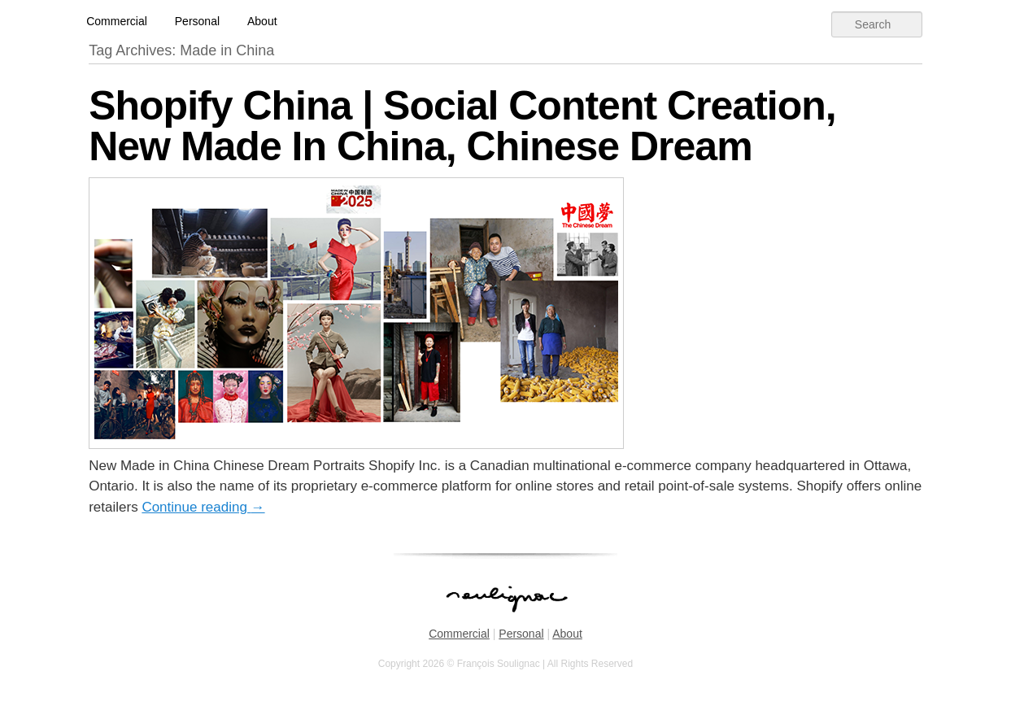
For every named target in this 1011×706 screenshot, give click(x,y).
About (262, 21)
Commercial (116, 21)
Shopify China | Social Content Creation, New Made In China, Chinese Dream (462, 126)
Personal (197, 21)
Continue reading (203, 507)
